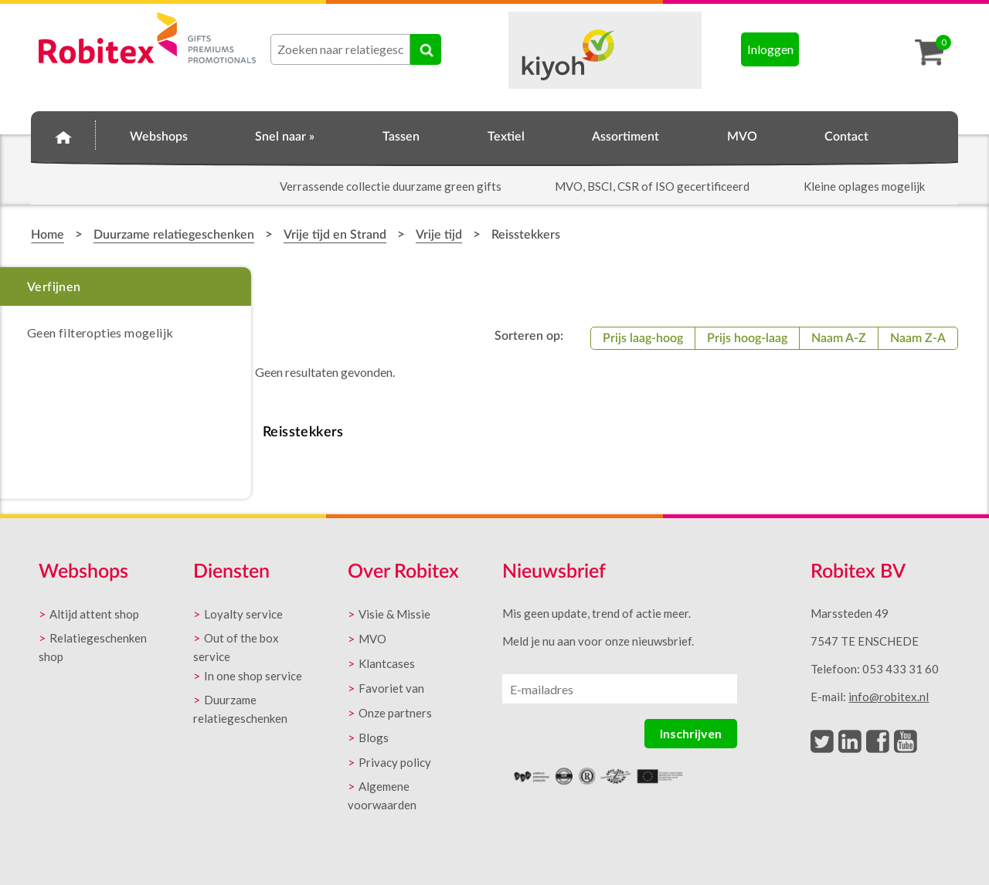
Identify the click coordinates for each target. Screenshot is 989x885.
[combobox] (340, 49)
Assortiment (625, 137)
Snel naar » (284, 137)
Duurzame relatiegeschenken (173, 235)
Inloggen (770, 49)
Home (63, 134)
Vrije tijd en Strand (335, 235)
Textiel (506, 137)
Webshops (159, 137)
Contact (846, 137)
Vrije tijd (439, 235)
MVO (742, 137)
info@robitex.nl (888, 697)
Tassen (401, 137)
